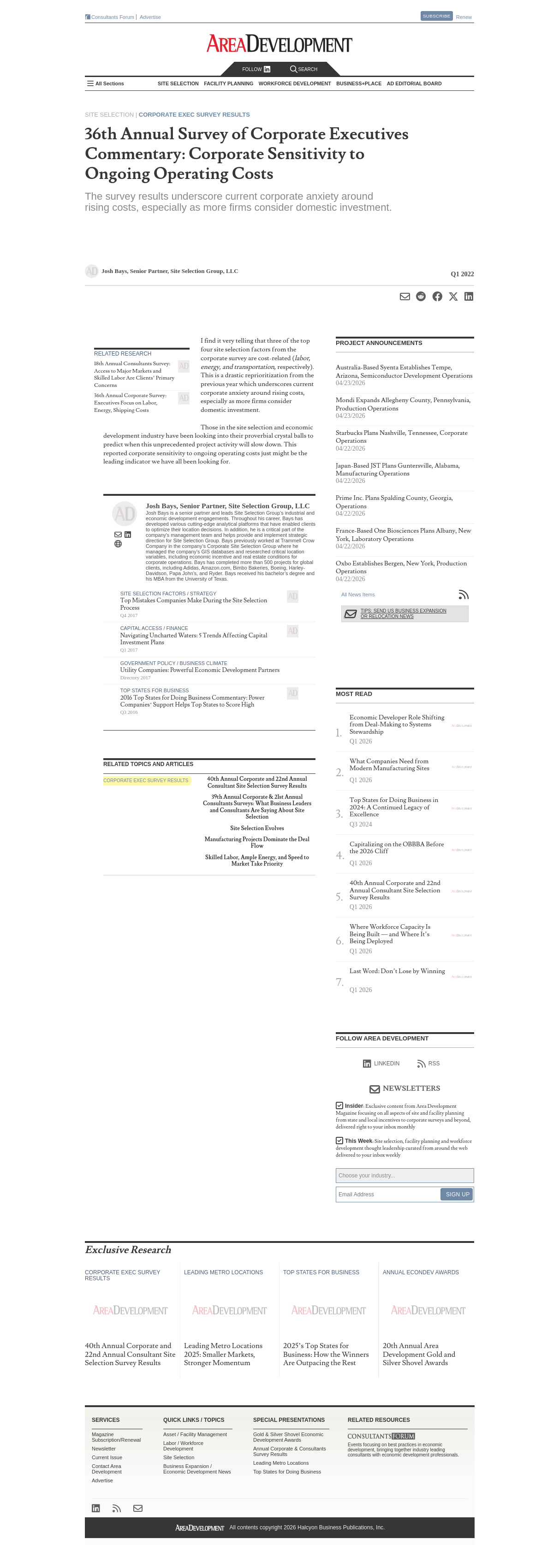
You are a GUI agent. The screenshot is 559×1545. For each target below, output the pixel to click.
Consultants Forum (112, 17)
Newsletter (104, 1448)
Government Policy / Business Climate (173, 663)
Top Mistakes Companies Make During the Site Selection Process (194, 604)
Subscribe (437, 15)
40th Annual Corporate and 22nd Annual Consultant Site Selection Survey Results (257, 782)
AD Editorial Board (414, 83)
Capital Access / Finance (154, 628)
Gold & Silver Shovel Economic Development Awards (288, 1437)
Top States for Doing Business (287, 1471)
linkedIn (381, 1064)
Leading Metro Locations (281, 1463)
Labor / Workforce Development (183, 1445)
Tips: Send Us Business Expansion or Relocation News (403, 613)
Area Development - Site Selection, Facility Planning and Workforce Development (280, 43)
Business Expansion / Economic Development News (197, 1468)
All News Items (358, 594)
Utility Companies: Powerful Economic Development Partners (200, 670)
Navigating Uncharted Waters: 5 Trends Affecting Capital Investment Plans (194, 639)
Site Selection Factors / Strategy (168, 593)
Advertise (150, 17)
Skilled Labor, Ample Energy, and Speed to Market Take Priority (257, 861)
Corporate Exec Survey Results (194, 114)
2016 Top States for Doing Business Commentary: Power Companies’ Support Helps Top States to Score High (192, 701)
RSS (428, 1064)
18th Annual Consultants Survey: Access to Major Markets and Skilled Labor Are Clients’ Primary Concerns (134, 374)
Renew (464, 17)
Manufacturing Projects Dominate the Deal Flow (257, 843)
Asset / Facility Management (195, 1434)
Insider (403, 1116)
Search (304, 69)
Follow (256, 69)
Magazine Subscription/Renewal (116, 1437)
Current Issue (107, 1457)
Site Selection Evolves (257, 828)
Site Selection (178, 1457)
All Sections (109, 83)
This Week (404, 1148)
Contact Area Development (107, 1468)
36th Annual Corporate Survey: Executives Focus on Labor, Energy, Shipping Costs (130, 402)
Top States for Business (154, 690)
